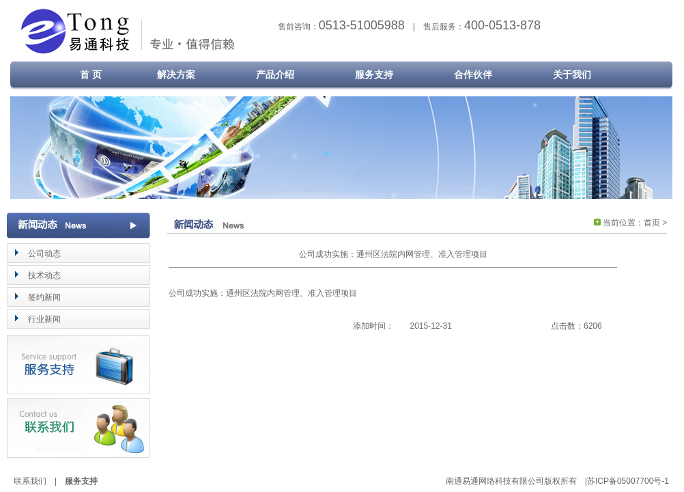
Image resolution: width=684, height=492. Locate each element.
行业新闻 (44, 319)
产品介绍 (275, 74)
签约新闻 (44, 297)
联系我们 (30, 481)
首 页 (81, 74)
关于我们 (572, 74)
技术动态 (44, 275)
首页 (652, 223)
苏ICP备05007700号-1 (628, 481)
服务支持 (374, 74)
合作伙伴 (473, 74)
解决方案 (176, 74)
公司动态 (44, 253)
